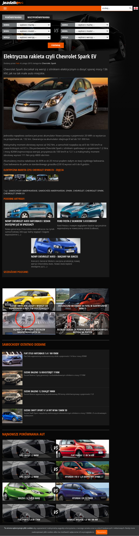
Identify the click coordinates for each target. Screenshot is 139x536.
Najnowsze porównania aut (23, 434)
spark (69, 190)
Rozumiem (101, 532)
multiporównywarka (39, 17)
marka (6, 24)
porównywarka (13, 17)
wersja (7, 37)
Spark (53, 63)
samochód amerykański (52, 190)
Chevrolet (46, 63)
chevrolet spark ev (14, 193)
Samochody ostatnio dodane (24, 344)
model (6, 31)
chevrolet (78, 190)
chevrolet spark (94, 190)
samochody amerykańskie (23, 190)
